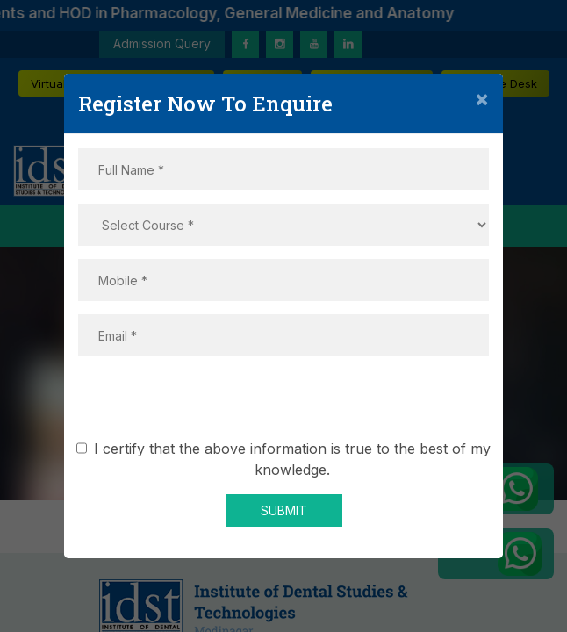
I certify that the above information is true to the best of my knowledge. (287, 459)
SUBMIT (284, 510)
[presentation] (283, 404)
